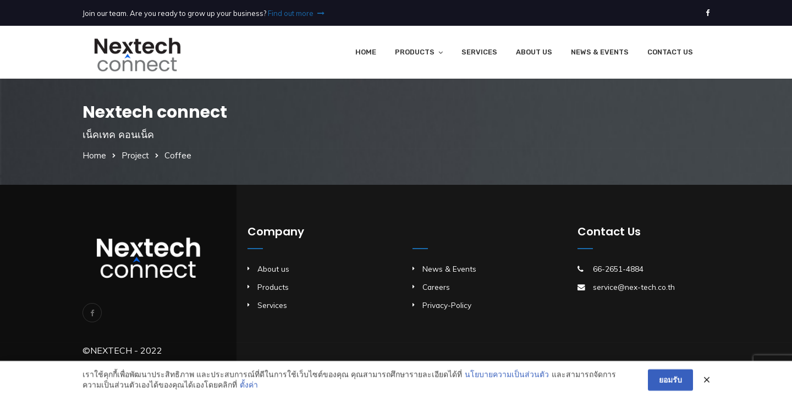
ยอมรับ (670, 383)
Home (365, 52)
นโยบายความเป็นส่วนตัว (507, 377)
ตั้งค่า (249, 388)
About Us (534, 52)
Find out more (296, 13)
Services (479, 52)
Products (415, 52)
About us (273, 268)
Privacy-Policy (446, 305)
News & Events (600, 52)
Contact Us (670, 52)
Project (135, 155)
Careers (436, 287)
